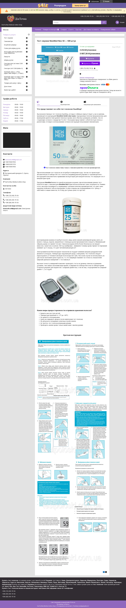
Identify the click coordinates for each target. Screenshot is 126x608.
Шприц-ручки (8, 60)
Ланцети (7, 57)
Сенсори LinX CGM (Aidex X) (13, 68)
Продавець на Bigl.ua (63, 604)
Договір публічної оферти (62, 34)
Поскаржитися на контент (64, 606)
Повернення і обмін (108, 29)
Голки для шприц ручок (12, 48)
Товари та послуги (50, 29)
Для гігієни (7, 86)
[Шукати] (104, 22)
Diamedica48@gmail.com (13, 160)
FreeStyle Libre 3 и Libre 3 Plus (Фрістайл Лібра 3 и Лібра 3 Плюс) (14, 78)
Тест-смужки (8, 38)
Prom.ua (72, 602)
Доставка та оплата (91, 29)
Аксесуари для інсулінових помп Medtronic (13, 52)
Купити (91, 58)
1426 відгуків (95, 1)
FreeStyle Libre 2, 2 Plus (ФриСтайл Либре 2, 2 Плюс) (13, 72)
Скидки (63, 29)
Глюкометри (8, 41)
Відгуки (47, 34)
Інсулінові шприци (10, 45)
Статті (71, 29)
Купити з (91, 63)
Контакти (38, 34)
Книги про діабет (10, 90)
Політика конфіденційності (81, 606)
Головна (38, 29)
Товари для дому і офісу (12, 83)
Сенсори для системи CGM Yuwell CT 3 (13, 64)
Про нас (78, 29)
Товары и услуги (9, 35)
